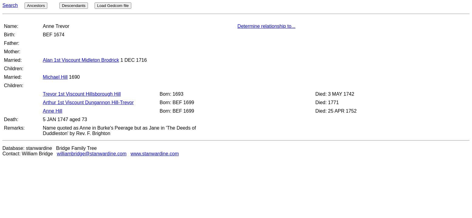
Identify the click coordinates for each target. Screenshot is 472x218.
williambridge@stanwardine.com (92, 153)
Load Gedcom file (113, 5)
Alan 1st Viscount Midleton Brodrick (81, 60)
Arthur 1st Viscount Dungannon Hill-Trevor (88, 102)
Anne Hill (52, 111)
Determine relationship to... (266, 26)
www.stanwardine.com (155, 153)
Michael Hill (55, 77)
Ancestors (36, 5)
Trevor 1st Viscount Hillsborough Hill (82, 94)
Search (10, 5)
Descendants (73, 5)
